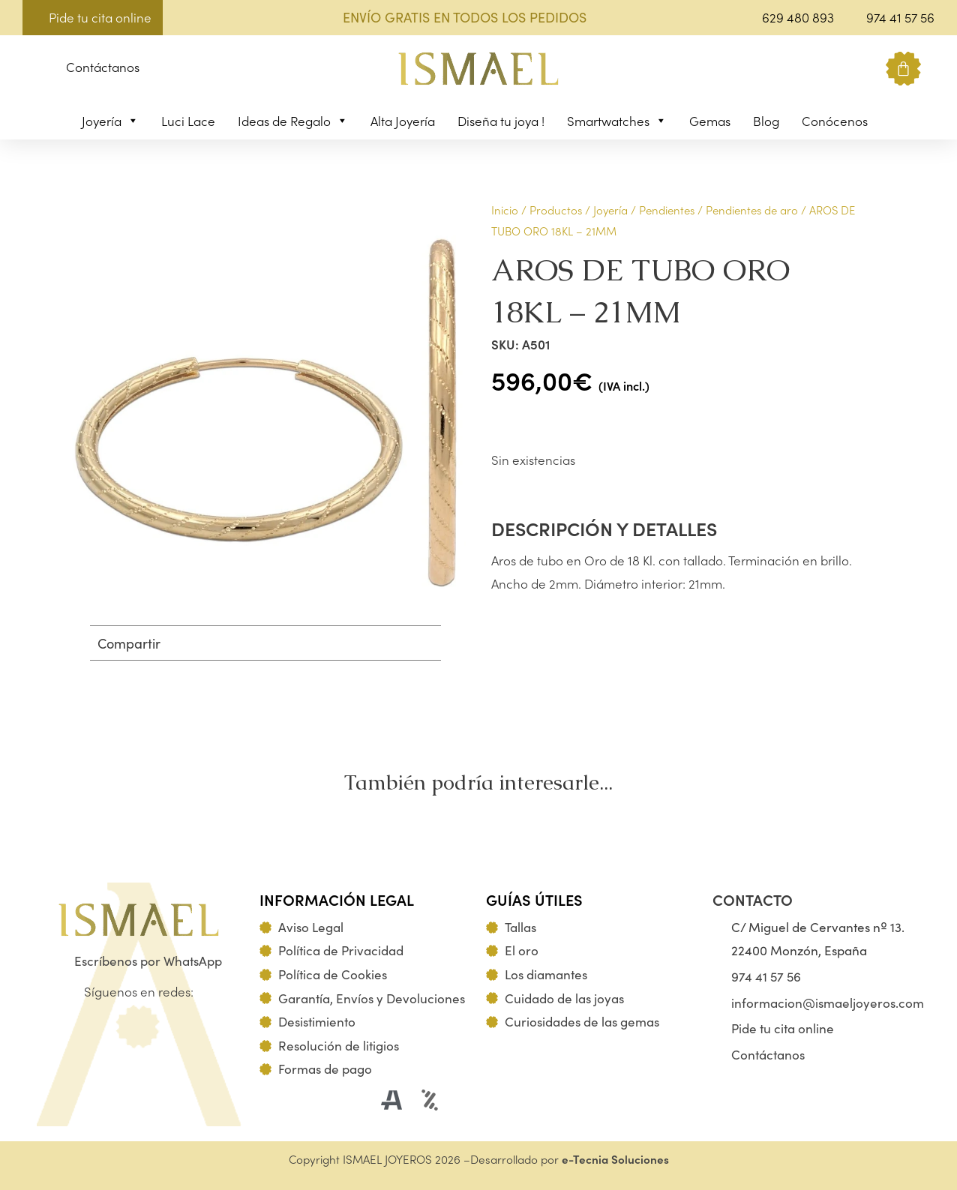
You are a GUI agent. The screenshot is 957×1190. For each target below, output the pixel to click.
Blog (766, 121)
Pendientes (666, 209)
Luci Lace (188, 121)
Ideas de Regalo (293, 121)
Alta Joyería (402, 121)
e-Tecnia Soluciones (615, 1159)
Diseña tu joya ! (501, 121)
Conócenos (835, 121)
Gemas (709, 121)
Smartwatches (617, 121)
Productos (556, 209)
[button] (34, 69)
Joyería (110, 121)
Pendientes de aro (752, 209)
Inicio (504, 209)
